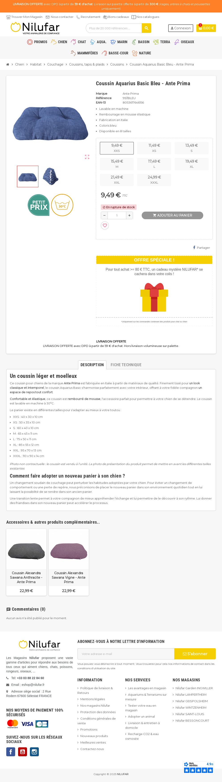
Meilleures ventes (93, 742)
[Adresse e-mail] (125, 653)
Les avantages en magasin (147, 688)
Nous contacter (62, 17)
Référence (104, 98)
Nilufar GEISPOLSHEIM (192, 701)
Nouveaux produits (94, 736)
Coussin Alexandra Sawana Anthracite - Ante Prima (26, 577)
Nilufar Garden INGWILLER (194, 688)
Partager (201, 247)
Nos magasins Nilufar (95, 705)
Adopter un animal (141, 716)
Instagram (34, 751)
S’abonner (195, 654)
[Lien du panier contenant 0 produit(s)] (206, 28)
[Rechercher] (118, 28)
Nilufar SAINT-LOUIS (190, 714)
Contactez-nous (92, 749)
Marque (101, 93)
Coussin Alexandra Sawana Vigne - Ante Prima (68, 577)
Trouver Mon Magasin (26, 17)
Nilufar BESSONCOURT (192, 720)
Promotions (88, 729)
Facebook (10, 751)
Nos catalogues (148, 17)
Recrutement (90, 17)
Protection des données (98, 712)
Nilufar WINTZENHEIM (191, 707)
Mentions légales (92, 699)
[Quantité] (117, 215)
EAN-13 (101, 102)
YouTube (22, 751)
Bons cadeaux (118, 17)
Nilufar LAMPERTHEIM (191, 694)
